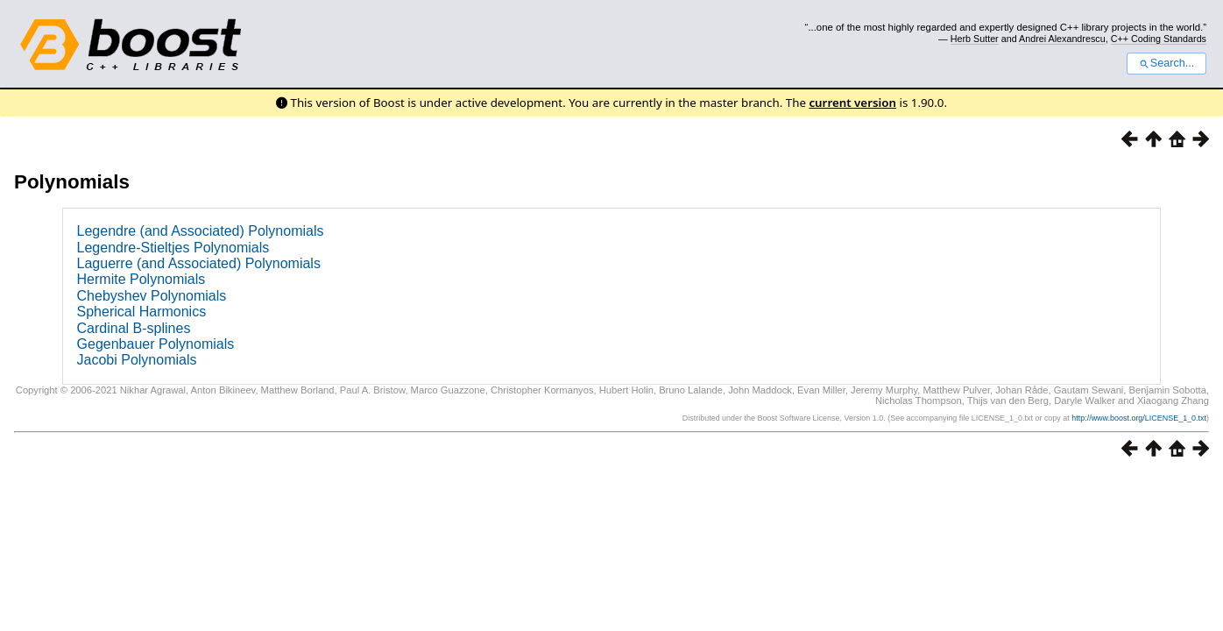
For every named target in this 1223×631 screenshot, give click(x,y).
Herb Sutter (975, 38)
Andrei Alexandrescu (1062, 38)
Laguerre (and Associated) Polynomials (199, 263)
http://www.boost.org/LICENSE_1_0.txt (1138, 418)
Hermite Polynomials (141, 279)
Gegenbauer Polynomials (156, 344)
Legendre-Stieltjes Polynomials (173, 247)
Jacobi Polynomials (137, 359)
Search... (1166, 63)
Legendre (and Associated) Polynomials (200, 230)
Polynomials (72, 182)
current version (852, 102)
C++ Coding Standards (1158, 38)
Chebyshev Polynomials (152, 295)
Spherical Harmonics (142, 311)
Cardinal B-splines (134, 328)
